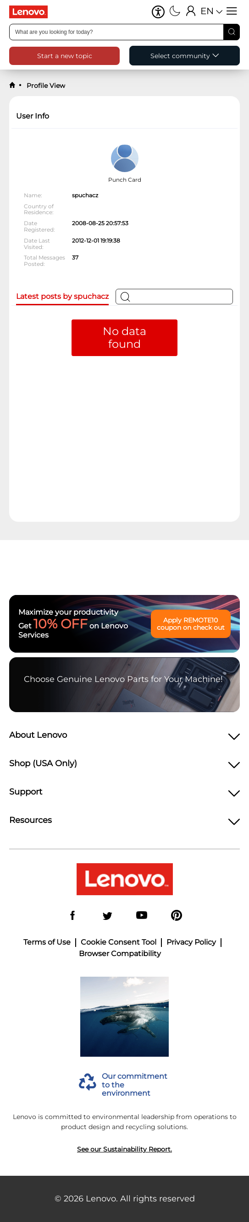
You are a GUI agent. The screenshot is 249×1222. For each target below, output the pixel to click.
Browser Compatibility (120, 954)
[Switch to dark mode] (175, 12)
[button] (158, 11)
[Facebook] (72, 916)
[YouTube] (141, 916)
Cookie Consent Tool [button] (118, 942)
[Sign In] (191, 12)
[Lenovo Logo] (32, 12)
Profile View (45, 85)
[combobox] (124, 32)
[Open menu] (232, 12)
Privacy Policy (191, 942)
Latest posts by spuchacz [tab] (62, 296)
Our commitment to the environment (134, 1085)
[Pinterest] (176, 916)
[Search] (231, 32)
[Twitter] (107, 916)
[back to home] (12, 85)
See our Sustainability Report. (124, 1149)
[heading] (124, 737)
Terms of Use (47, 942)
